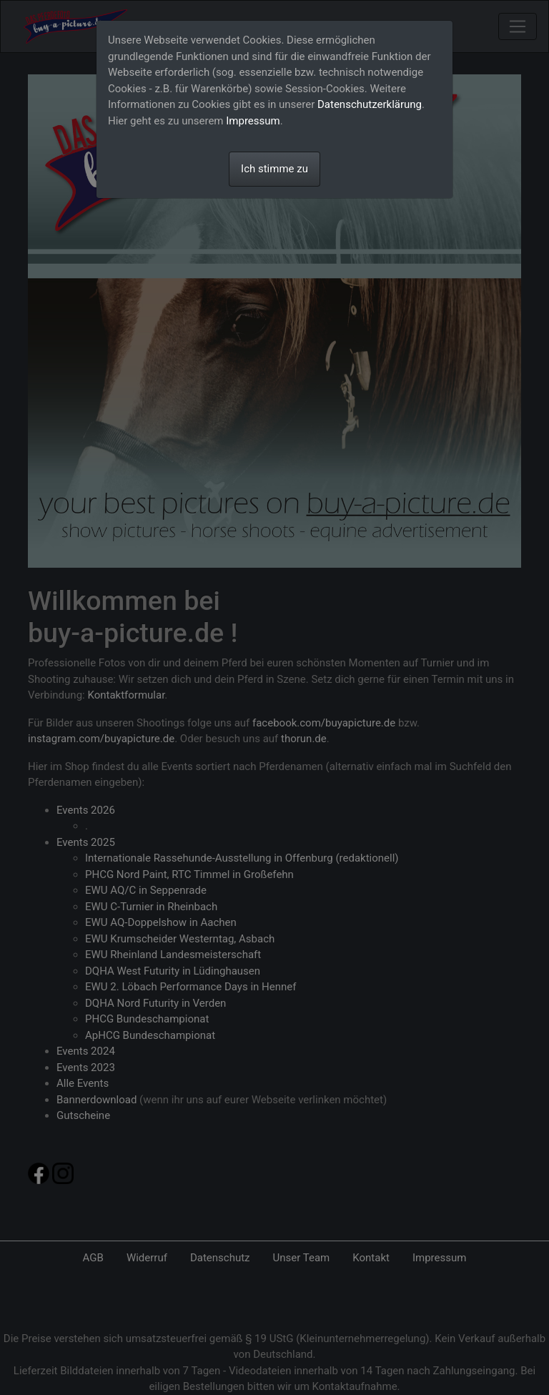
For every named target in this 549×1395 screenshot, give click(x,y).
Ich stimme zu (274, 168)
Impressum (253, 120)
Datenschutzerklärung (369, 104)
